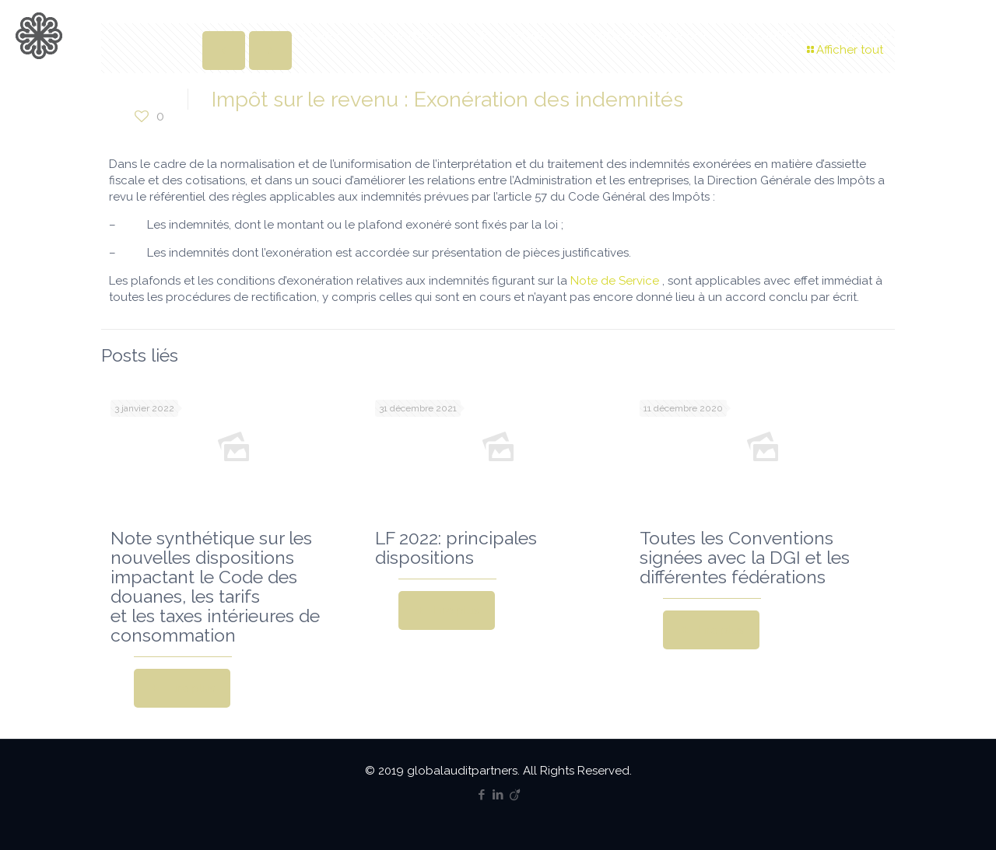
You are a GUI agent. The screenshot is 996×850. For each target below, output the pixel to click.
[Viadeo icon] (515, 795)
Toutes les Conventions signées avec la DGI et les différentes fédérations (745, 557)
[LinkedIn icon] (498, 795)
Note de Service (614, 281)
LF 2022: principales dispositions (456, 547)
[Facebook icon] (482, 795)
